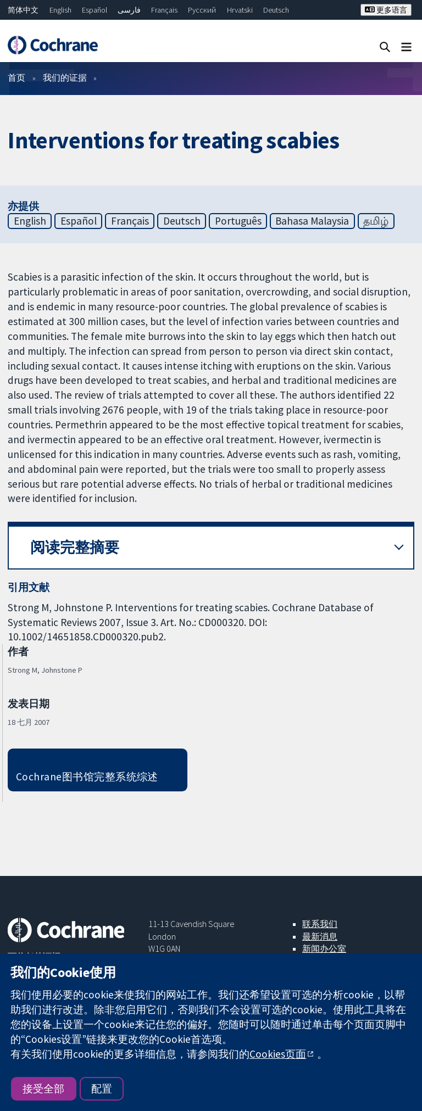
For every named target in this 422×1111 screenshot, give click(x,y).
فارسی (129, 10)
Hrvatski (240, 10)
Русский (202, 10)
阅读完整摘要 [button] (74, 547)
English (60, 10)
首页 (16, 77)
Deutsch (276, 10)
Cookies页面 (277, 1053)
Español (94, 10)
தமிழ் (375, 220)
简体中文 (23, 10)
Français (164, 10)
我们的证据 (65, 77)
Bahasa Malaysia (312, 220)
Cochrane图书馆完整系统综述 (87, 776)
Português (238, 220)
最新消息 (319, 936)
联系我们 (319, 923)
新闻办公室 (324, 948)
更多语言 (386, 10)
